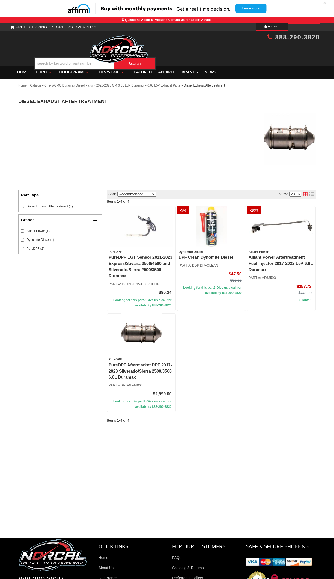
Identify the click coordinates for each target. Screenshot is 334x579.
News (210, 69)
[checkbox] (22, 229)
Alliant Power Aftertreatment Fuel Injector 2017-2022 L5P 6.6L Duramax (281, 261)
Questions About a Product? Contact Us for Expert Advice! (168, 20)
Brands (190, 69)
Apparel (166, 69)
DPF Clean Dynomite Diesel (205, 255)
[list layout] (311, 192)
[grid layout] (305, 192)
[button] (171, 50)
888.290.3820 (293, 37)
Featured (141, 69)
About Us (106, 566)
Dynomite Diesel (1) (40, 237)
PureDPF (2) (35, 246)
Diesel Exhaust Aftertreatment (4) (50, 204)
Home (23, 69)
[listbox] (136, 191)
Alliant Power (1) (38, 229)
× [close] (324, 2)
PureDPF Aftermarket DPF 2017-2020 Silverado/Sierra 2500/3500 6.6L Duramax (140, 368)
